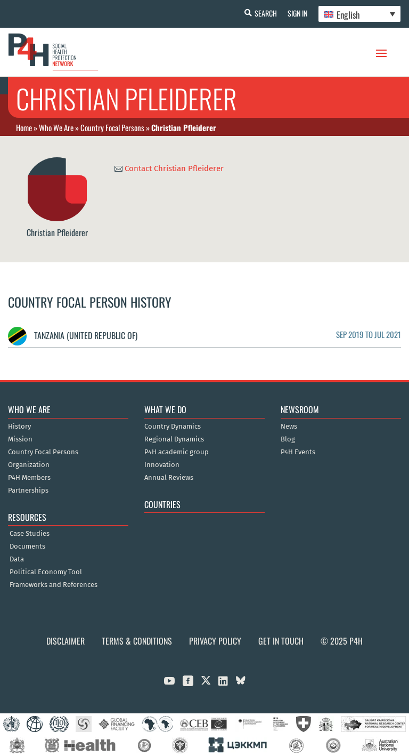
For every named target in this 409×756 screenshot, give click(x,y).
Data (17, 559)
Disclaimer (65, 640)
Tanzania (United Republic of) (72, 335)
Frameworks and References (53, 585)
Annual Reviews (168, 477)
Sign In (297, 13)
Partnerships (28, 490)
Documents (27, 546)
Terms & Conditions (137, 640)
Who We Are (56, 127)
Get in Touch (281, 640)
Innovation (161, 465)
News (289, 426)
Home (24, 127)
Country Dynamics (172, 426)
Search (266, 13)
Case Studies (30, 533)
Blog (288, 439)
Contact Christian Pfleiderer (174, 168)
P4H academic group (176, 452)
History (19, 426)
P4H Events (298, 452)
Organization (29, 465)
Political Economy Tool (46, 572)
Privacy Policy (215, 640)
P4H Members (29, 477)
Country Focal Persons (112, 127)
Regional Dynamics (174, 439)
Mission (20, 439)
